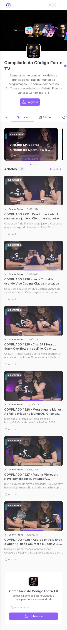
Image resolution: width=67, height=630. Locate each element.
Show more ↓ (40, 92)
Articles (45, 117)
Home (22, 117)
